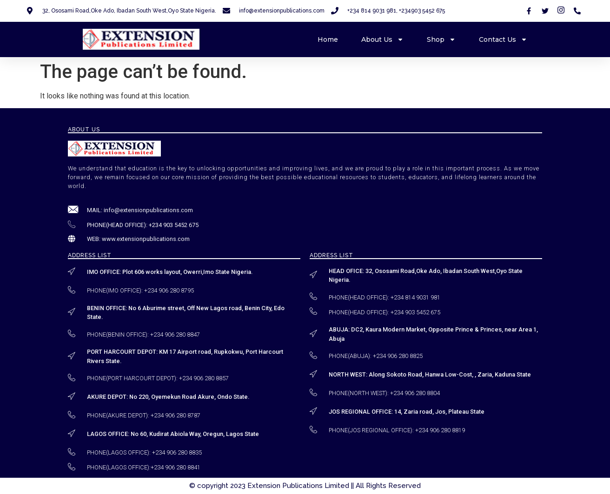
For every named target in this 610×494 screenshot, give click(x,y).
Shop (441, 39)
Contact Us (503, 39)
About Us (382, 39)
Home (328, 39)
